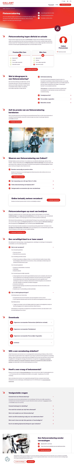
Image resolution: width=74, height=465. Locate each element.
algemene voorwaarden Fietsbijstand (22, 360)
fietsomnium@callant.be (25, 372)
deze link (46, 400)
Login (64, 1)
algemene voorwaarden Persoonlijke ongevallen (41, 360)
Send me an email (62, 51)
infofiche (10, 362)
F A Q (57, 4)
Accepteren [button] (31, 461)
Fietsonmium (8, 8)
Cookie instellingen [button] (20, 461)
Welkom (4, 8)
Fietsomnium (51, 4)
